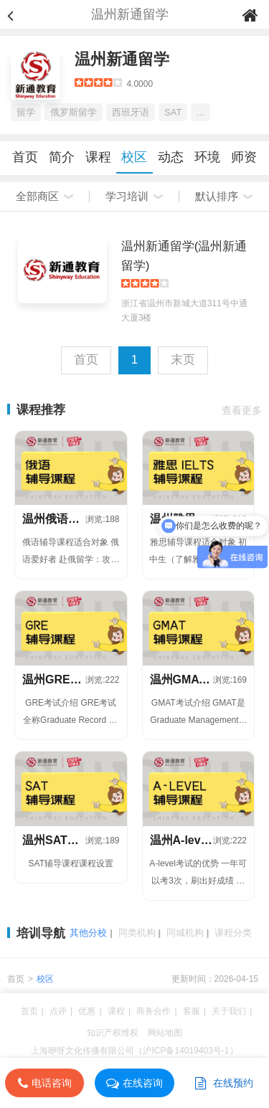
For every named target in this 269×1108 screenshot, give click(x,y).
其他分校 (88, 932)
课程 (98, 157)
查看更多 (242, 410)
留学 (25, 112)
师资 (244, 157)
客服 (191, 1011)
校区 (134, 157)
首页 (25, 157)
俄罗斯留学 (73, 112)
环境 (207, 157)
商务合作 (153, 1011)
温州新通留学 (122, 59)
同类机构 (137, 932)
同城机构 (185, 932)
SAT (172, 112)
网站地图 (165, 1033)
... (200, 112)
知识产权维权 (112, 1033)
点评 (58, 1011)
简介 (62, 157)
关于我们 (229, 1011)
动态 (171, 157)
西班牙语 (130, 112)
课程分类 (233, 932)
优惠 (86, 1011)
